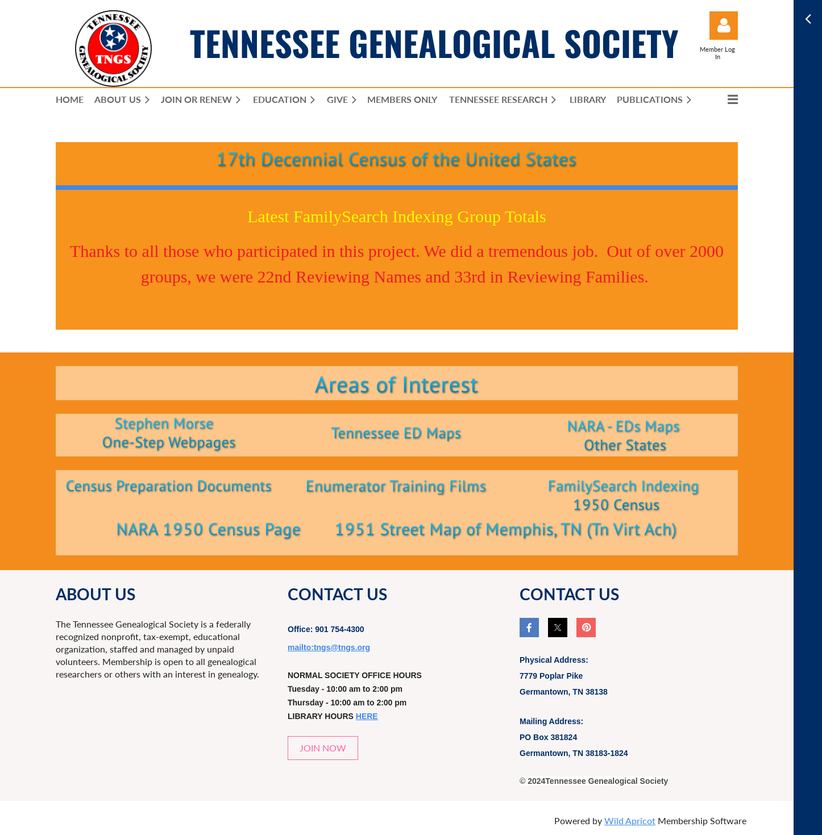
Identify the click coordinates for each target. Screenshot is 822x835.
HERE (367, 716)
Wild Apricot (629, 820)
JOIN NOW (323, 747)
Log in (723, 25)
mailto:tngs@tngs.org (329, 647)
